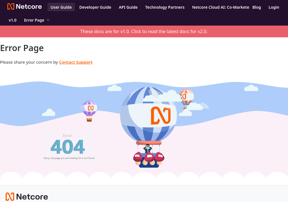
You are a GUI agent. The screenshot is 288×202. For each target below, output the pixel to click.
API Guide (128, 7)
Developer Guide (95, 7)
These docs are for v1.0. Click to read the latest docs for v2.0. (144, 31)
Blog (256, 7)
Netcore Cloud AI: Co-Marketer (221, 7)
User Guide (61, 7)
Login (274, 7)
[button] (144, 127)
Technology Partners (164, 7)
